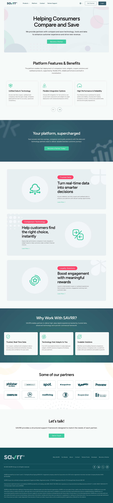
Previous (53, 109)
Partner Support (52, 3)
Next (59, 109)
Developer (94, 457)
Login (102, 3)
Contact (42, 3)
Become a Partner (56, 42)
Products (25, 3)
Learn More (60, 202)
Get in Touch (56, 436)
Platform (34, 3)
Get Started (90, 3)
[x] (103, 467)
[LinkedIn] (98, 467)
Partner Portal (85, 457)
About (71, 457)
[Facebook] (94, 467)
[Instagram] (107, 467)
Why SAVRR (56, 457)
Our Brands (64, 457)
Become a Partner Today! (57, 148)
